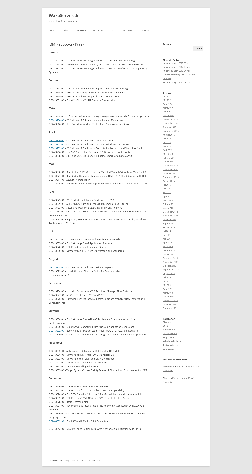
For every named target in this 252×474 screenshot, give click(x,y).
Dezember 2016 (170, 119)
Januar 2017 (168, 115)
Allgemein (167, 321)
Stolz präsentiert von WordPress (86, 460)
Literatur (80, 30)
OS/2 (113, 30)
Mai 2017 (167, 100)
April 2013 (167, 288)
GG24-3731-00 (56, 144)
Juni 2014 (167, 234)
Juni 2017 (167, 96)
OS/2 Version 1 (170, 333)
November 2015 (170, 169)
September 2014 (171, 223)
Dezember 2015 (170, 165)
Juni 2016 (167, 142)
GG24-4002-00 (56, 421)
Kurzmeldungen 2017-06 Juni (176, 63)
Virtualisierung (170, 348)
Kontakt (146, 30)
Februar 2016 (169, 157)
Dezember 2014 (170, 211)
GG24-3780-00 (56, 120)
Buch (165, 325)
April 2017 (167, 103)
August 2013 (169, 273)
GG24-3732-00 (56, 148)
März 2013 (168, 292)
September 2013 (171, 269)
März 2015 (168, 200)
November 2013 (170, 261)
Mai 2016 (167, 146)
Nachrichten (169, 329)
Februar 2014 (169, 250)
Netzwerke (98, 30)
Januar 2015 (168, 207)
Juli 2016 (167, 138)
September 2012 (171, 308)
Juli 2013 (167, 277)
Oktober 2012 (169, 304)
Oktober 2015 (169, 173)
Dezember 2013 (170, 258)
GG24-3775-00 (56, 267)
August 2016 (169, 134)
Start (52, 30)
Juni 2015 (167, 188)
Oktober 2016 (169, 127)
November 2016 (170, 123)
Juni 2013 (167, 281)
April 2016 (167, 150)
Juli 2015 (167, 184)
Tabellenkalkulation (172, 341)
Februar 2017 (169, 111)
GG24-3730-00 (56, 140)
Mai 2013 (167, 285)
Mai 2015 (167, 192)
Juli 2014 (167, 231)
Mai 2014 (167, 238)
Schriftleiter (168, 366)
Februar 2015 (169, 204)
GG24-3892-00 (56, 330)
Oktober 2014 (169, 219)
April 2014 (167, 242)
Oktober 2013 (169, 265)
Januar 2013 (168, 296)
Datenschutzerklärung (59, 460)
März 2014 (168, 246)
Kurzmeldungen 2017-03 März (177, 82)
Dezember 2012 (170, 300)
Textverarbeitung (171, 345)
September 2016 (171, 130)
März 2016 (168, 154)
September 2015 (171, 177)
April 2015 (167, 196)
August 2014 (169, 227)
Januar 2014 (168, 254)
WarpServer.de (64, 15)
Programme (128, 30)
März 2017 (168, 107)
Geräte (64, 30)
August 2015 (169, 181)
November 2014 (170, 215)
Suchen (167, 44)
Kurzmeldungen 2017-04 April (177, 70)
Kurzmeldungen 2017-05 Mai (176, 67)
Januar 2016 (168, 161)
